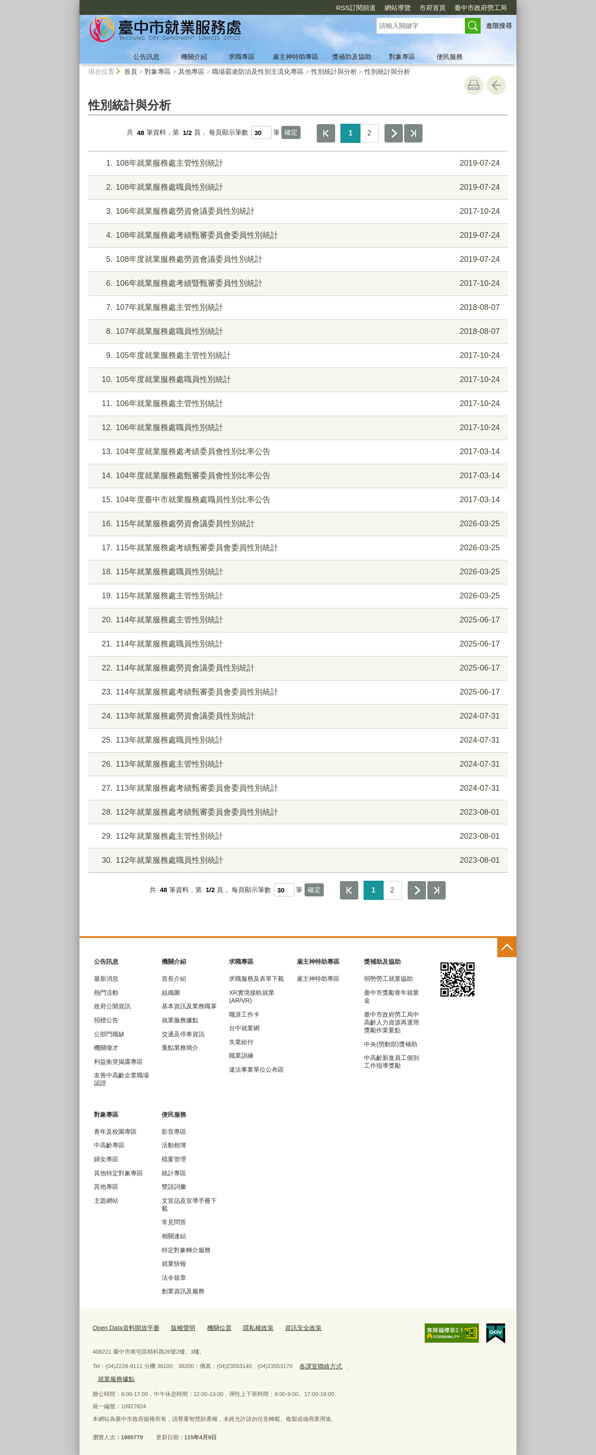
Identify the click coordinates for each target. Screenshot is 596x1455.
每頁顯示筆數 (228, 132)
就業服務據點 (180, 1020)
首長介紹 (174, 978)
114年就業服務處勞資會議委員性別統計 (297, 668)
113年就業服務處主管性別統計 (297, 764)
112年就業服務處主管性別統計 (297, 836)
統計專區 (174, 1173)
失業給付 (241, 1041)
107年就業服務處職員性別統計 (297, 331)
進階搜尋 (499, 25)
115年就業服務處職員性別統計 (297, 572)
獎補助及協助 (351, 56)
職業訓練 (241, 1055)
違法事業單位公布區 (256, 1069)
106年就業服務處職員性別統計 (297, 427)
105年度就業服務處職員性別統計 (297, 379)
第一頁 (326, 133)
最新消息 (106, 978)
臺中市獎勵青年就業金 (391, 996)
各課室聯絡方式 (319, 1364)
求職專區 (242, 56)
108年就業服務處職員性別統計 (297, 187)
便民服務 (450, 56)
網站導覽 (398, 7)
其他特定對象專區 (118, 1173)
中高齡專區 (109, 1145)
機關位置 (211, 1327)
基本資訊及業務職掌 (189, 1006)
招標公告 (106, 1020)
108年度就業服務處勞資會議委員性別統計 (297, 259)
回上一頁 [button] (496, 85)
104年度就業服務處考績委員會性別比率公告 (297, 451)
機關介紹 (194, 56)
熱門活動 (106, 992)
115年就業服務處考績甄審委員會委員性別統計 (297, 548)
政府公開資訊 (112, 1006)
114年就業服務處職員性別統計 (297, 644)
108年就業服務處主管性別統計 (297, 163)
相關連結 (174, 1236)
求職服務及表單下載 (256, 978)
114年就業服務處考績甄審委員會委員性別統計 (297, 692)
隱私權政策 (248, 1327)
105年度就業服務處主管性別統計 (297, 355)
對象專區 (402, 56)
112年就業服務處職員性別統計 (297, 860)
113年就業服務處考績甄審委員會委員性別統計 (297, 788)
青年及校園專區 (115, 1131)
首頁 (130, 71)
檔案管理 (174, 1159)
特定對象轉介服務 (186, 1250)
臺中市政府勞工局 (480, 7)
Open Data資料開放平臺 (123, 1327)
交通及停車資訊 (183, 1034)
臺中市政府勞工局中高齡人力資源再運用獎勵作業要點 (391, 1022)
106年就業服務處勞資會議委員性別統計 (297, 211)
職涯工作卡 (244, 1014)
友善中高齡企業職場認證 (121, 1079)
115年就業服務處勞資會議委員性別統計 (297, 523)
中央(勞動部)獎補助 (390, 1044)
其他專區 (191, 71)
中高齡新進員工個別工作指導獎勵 (391, 1061)
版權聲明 (177, 1327)
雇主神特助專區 (296, 56)
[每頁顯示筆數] (261, 132)
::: (76, 3)
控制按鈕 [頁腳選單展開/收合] (506, 947)
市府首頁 (432, 7)
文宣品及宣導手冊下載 (189, 1204)
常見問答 (174, 1222)
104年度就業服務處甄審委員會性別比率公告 (297, 475)
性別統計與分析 (334, 71)
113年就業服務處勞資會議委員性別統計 (297, 716)
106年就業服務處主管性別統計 (297, 403)
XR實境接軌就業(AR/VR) (251, 996)
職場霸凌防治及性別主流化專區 (258, 71)
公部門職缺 (109, 1034)
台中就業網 (244, 1027)
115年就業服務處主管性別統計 (297, 596)
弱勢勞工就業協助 (388, 978)
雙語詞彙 (174, 1186)
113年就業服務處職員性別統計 (297, 740)
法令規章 (174, 1277)
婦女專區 (106, 1159)
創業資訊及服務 (183, 1291)
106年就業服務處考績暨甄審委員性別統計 (297, 283)
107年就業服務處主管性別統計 (297, 307)
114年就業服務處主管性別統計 (297, 620)
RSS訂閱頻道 (356, 7)
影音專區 (174, 1131)
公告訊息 (146, 56)
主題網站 (106, 1200)
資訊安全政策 (291, 1327)
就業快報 (174, 1263)
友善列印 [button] (473, 85)
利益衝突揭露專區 (118, 1061)
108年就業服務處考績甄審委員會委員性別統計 (297, 235)
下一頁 (394, 133)
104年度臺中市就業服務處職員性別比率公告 (297, 499)
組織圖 (171, 992)
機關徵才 (106, 1047)
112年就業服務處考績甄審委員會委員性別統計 (297, 812)
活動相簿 (174, 1145)
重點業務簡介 (180, 1047)
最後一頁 (413, 133)
